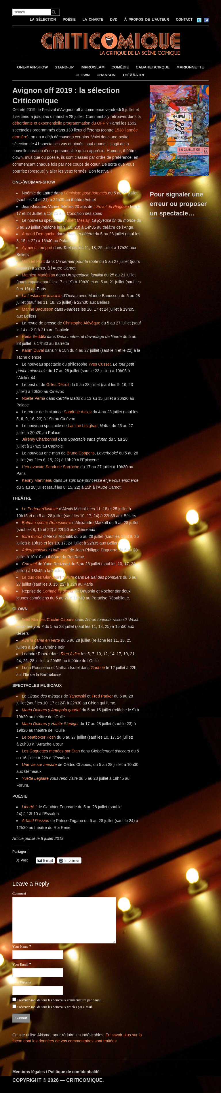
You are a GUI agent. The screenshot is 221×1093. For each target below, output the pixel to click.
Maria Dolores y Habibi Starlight (50, 723)
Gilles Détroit (58, 384)
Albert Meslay (77, 220)
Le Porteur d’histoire (40, 509)
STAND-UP (64, 67)
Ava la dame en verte (41, 640)
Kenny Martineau (37, 480)
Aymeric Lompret (37, 247)
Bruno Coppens (81, 453)
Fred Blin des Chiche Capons (48, 619)
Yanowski (77, 696)
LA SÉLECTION (43, 20)
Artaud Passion (35, 820)
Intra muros (32, 536)
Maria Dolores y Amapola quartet (51, 710)
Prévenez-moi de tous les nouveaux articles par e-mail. (55, 1007)
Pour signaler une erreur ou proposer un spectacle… (178, 204)
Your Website (21, 982)
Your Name (20, 947)
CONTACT (184, 20)
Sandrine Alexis (78, 412)
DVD (113, 20)
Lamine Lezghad (83, 425)
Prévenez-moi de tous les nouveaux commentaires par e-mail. (59, 1000)
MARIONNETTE (190, 67)
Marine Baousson (37, 309)
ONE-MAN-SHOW (32, 67)
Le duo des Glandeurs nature (48, 577)
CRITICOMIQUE (84, 1080)
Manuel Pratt (33, 261)
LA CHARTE (93, 20)
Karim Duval (33, 350)
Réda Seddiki (34, 336)
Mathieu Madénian (38, 275)
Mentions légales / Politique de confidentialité (56, 1071)
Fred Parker (102, 696)
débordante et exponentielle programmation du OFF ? (60, 123)
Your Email (20, 964)
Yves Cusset (99, 364)
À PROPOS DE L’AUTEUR (146, 20)
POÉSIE (69, 20)
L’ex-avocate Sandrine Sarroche (50, 467)
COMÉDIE (120, 67)
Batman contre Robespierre (46, 522)
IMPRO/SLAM (92, 67)
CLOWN (83, 75)
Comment (19, 893)
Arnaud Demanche (39, 234)
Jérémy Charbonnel (39, 439)
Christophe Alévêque (81, 323)
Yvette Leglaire (35, 778)
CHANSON (106, 75)
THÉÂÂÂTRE (133, 75)
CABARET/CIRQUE (153, 67)
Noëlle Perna (33, 398)
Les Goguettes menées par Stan (51, 751)
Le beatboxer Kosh (39, 737)
